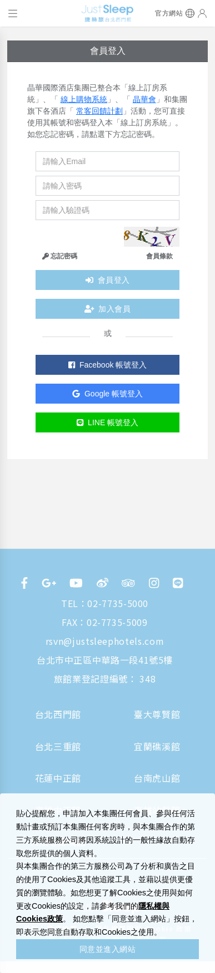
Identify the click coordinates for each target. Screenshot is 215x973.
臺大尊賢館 (157, 714)
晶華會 (144, 99)
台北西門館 (58, 714)
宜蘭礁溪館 (157, 746)
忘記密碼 (59, 256)
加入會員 (107, 308)
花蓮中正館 (58, 777)
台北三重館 (58, 746)
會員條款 (159, 256)
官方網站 (169, 13)
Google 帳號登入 (107, 393)
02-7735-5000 (117, 603)
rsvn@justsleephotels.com (105, 641)
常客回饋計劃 (99, 110)
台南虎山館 (157, 777)
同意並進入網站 (107, 949)
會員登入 (108, 280)
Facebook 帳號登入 (107, 364)
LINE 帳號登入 (107, 422)
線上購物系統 (84, 99)
